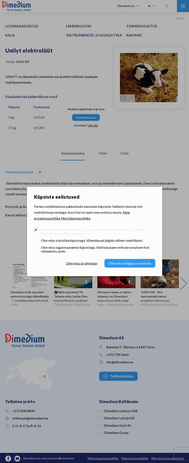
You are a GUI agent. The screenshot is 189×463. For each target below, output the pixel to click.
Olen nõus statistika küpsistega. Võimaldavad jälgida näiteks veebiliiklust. (92, 240)
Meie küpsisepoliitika (75, 218)
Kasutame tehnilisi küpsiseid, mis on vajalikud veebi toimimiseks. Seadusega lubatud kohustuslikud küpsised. (93, 231)
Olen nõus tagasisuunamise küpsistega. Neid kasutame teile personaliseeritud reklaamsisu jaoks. (95, 249)
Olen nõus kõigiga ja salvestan (130, 263)
